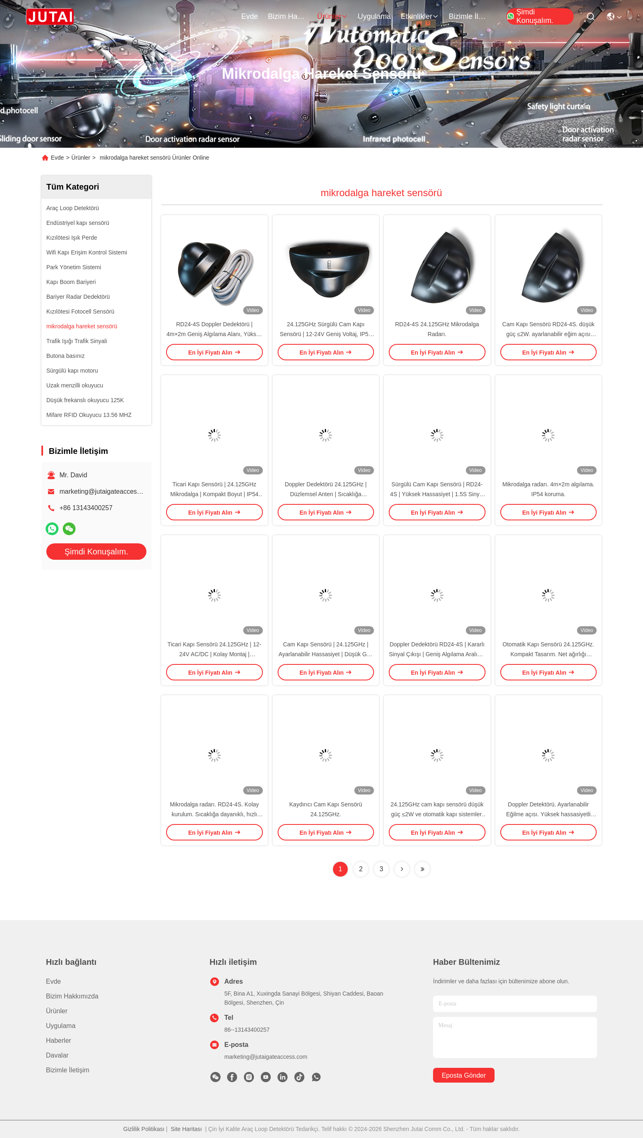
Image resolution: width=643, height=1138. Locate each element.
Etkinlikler (420, 16)
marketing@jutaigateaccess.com (106, 491)
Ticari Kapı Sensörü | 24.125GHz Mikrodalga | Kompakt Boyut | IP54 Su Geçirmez (214, 494)
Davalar (57, 1055)
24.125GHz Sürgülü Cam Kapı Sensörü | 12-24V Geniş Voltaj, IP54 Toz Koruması (326, 334)
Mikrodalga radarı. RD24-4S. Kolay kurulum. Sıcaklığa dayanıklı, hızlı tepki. (214, 814)
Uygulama (374, 16)
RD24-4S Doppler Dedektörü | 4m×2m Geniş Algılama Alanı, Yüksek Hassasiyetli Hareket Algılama (214, 334)
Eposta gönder (464, 1075)
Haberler (58, 1040)
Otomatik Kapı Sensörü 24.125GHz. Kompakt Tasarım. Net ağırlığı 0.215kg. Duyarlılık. (548, 654)
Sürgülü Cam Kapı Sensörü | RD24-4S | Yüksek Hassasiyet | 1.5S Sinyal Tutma (437, 494)
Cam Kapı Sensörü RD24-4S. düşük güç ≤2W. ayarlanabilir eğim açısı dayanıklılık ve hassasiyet (548, 334)
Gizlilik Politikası (143, 1129)
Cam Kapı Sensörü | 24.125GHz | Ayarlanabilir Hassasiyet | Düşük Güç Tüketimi (325, 654)
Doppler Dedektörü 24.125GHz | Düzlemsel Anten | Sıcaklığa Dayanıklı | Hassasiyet (326, 494)
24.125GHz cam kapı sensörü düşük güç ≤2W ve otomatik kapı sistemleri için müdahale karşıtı (437, 814)
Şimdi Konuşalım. (529, 16)
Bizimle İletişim (468, 16)
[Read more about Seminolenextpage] (401, 869)
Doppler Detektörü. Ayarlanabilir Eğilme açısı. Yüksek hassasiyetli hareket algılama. (548, 814)
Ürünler (332, 16)
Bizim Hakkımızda (287, 16)
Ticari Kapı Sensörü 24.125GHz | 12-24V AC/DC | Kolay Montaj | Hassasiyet (214, 654)
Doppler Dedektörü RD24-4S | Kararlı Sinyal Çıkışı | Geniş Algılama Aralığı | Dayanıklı (437, 654)
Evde (249, 16)
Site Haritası (186, 1129)
